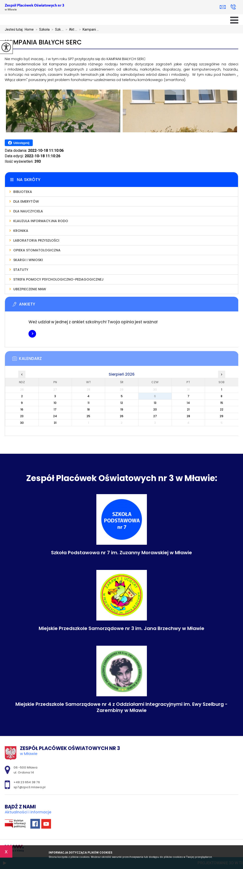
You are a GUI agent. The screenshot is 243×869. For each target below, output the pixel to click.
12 (121, 403)
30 (22, 423)
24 (55, 416)
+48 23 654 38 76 (233, 7)
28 (188, 416)
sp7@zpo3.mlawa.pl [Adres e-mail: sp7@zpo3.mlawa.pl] (30, 787)
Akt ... (70, 29)
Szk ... (57, 29)
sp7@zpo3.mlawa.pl (223, 7)
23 (21, 416)
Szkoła (42, 29)
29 (221, 416)
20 (155, 409)
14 (188, 403)
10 (55, 403)
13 (155, 403)
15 (221, 403)
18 (88, 409)
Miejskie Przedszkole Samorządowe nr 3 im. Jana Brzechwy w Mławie (121, 628)
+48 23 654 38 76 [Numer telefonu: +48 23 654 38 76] (27, 782)
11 (88, 403)
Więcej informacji (32, 334)
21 (188, 409)
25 (88, 416)
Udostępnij (18, 143)
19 (121, 409)
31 (55, 423)
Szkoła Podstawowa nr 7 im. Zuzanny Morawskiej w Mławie (121, 552)
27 (155, 416)
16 (21, 409)
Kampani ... (88, 29)
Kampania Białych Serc (43, 42)
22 (221, 409)
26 (121, 416)
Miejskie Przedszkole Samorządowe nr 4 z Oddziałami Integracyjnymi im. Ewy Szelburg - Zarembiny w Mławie (121, 707)
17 (55, 409)
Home (29, 29)
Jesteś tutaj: (15, 29)
